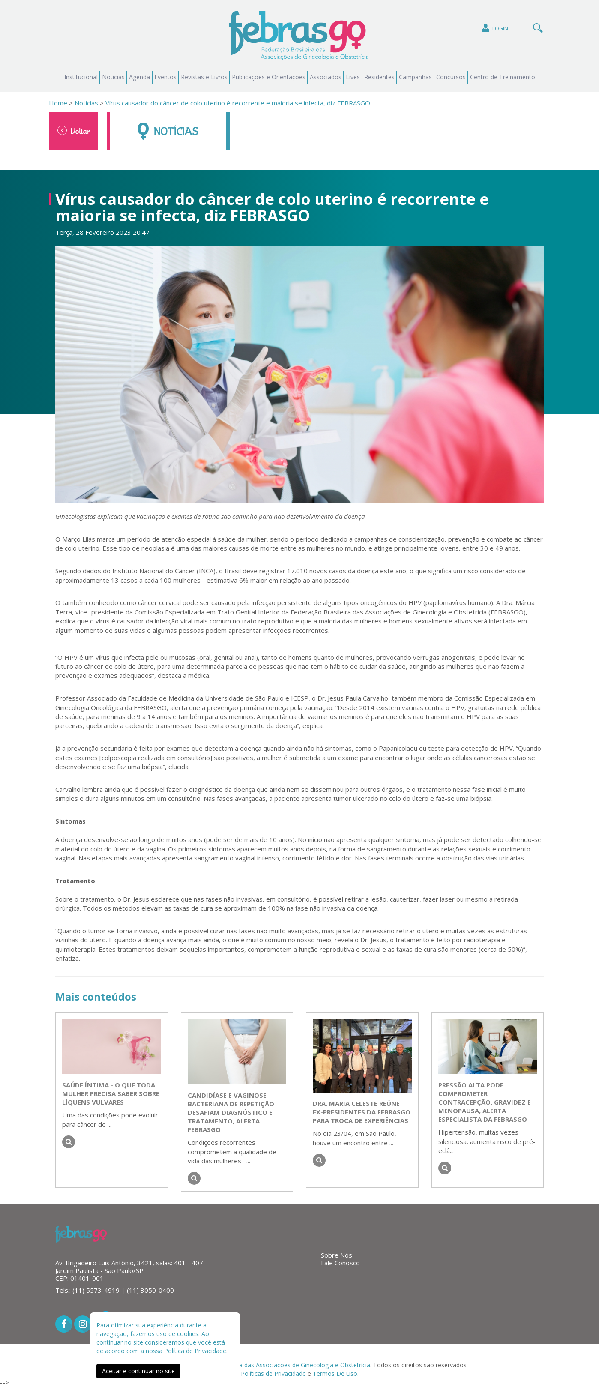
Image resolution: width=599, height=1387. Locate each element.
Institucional (81, 77)
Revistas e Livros (204, 77)
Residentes (379, 77)
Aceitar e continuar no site (138, 1371)
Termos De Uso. (336, 1373)
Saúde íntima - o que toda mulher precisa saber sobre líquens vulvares (110, 1093)
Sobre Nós (336, 1255)
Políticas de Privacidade (273, 1373)
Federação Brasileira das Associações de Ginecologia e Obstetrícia (278, 1365)
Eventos (165, 77)
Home (58, 103)
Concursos (451, 77)
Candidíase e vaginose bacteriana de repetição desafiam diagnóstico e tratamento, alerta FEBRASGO (231, 1112)
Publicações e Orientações (268, 77)
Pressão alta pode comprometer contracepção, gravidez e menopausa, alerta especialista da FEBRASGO (484, 1102)
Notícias (113, 77)
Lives (353, 77)
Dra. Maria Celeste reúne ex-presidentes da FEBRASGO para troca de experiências (361, 1112)
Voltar (73, 131)
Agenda (139, 77)
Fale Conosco (340, 1262)
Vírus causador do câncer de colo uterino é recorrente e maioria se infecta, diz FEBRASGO (237, 103)
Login (494, 28)
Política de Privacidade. (196, 1351)
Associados (325, 77)
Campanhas (415, 77)
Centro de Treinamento (502, 77)
